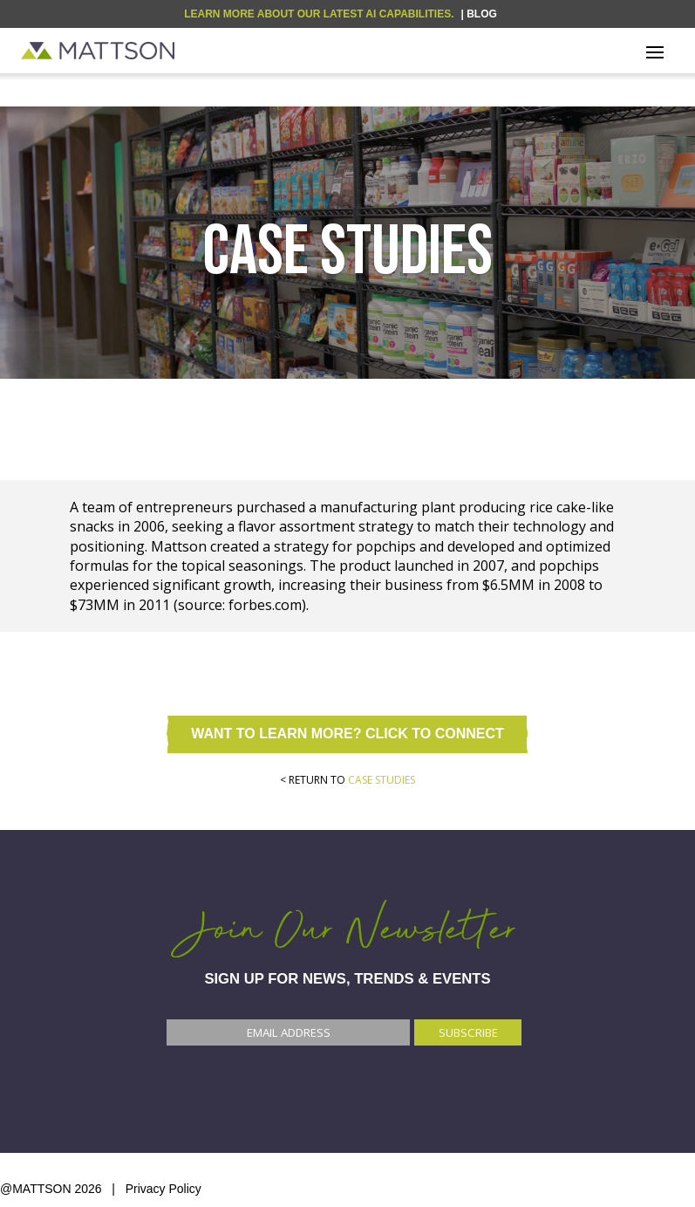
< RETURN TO (347, 779)
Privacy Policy (163, 1189)
